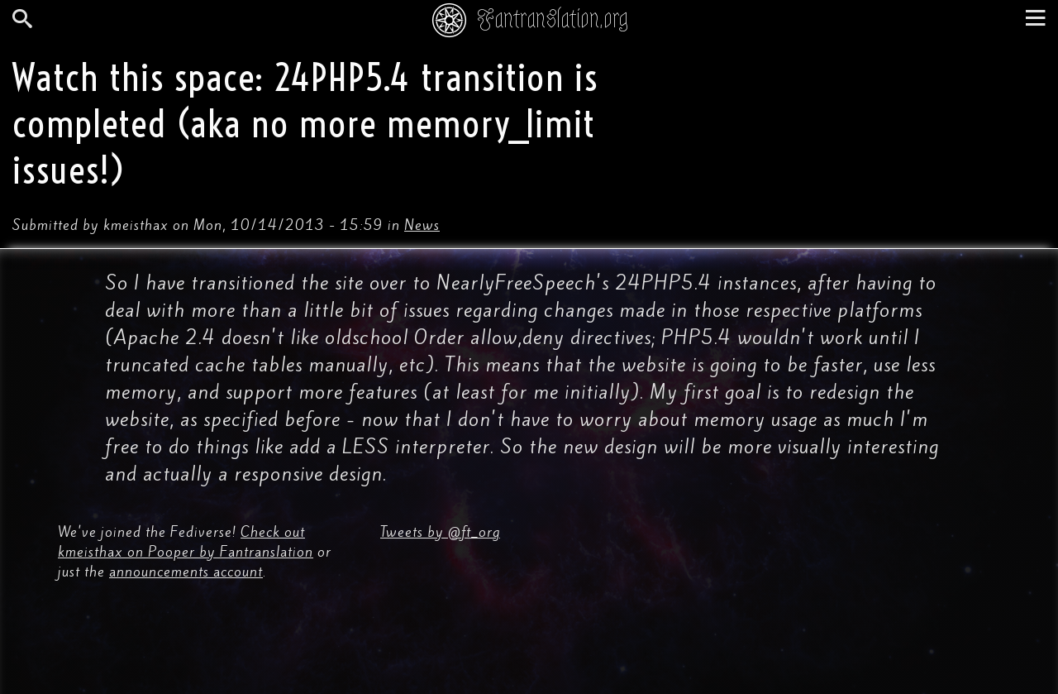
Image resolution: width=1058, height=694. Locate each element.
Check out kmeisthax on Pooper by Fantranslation (185, 542)
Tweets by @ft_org (440, 532)
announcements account (186, 572)
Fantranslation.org (552, 18)
